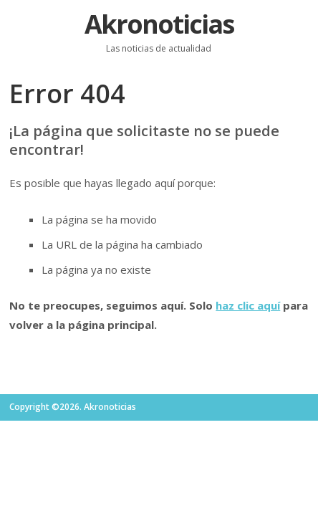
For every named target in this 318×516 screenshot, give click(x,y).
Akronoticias (159, 24)
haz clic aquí (248, 305)
